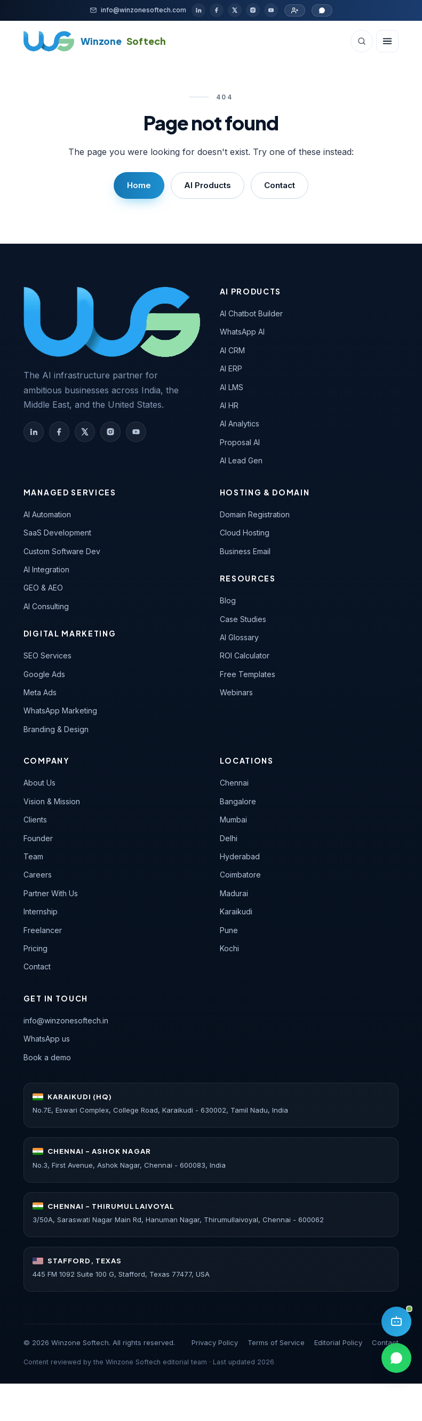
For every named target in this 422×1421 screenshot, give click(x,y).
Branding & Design (56, 729)
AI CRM (232, 350)
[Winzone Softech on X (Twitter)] (85, 432)
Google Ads (44, 674)
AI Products (207, 185)
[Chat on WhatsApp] (322, 10)
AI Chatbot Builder (251, 313)
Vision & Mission (51, 801)
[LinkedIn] (198, 10)
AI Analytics (239, 423)
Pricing (35, 948)
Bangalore (238, 801)
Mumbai (233, 819)
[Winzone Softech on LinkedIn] (33, 432)
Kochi (229, 948)
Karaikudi (236, 911)
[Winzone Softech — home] (111, 321)
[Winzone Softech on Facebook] (59, 432)
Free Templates (247, 674)
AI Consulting (46, 606)
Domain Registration (255, 514)
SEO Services (47, 655)
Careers (37, 874)
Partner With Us (50, 893)
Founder (38, 838)
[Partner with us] (294, 10)
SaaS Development (57, 532)
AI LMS (231, 387)
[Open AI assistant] (396, 1322)
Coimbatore (240, 874)
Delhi (228, 838)
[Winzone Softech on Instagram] (110, 432)
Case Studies (243, 619)
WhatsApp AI (242, 331)
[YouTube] (271, 10)
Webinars (236, 692)
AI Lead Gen (241, 460)
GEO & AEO (43, 587)
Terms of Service (276, 1342)
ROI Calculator (244, 655)
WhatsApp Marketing (60, 710)
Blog (228, 600)
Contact (279, 185)
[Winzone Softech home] (94, 41)
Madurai (234, 893)
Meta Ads (40, 692)
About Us (39, 782)
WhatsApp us (46, 1038)
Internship (40, 911)
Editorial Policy (338, 1342)
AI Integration (46, 569)
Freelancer (42, 930)
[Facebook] (217, 10)
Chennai (234, 782)
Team (33, 856)
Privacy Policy (215, 1342)
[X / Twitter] (235, 10)
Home (139, 185)
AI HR (229, 405)
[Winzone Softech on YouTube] (136, 432)
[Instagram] (253, 10)
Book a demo (47, 1057)
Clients (35, 819)
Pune (229, 930)
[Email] (138, 10)
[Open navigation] (387, 41)
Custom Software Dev (61, 551)
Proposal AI (240, 442)
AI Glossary (239, 637)
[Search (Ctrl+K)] (362, 41)
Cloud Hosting (244, 532)
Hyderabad (240, 856)
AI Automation (47, 514)
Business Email (245, 551)
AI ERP (231, 368)
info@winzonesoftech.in (65, 1020)
